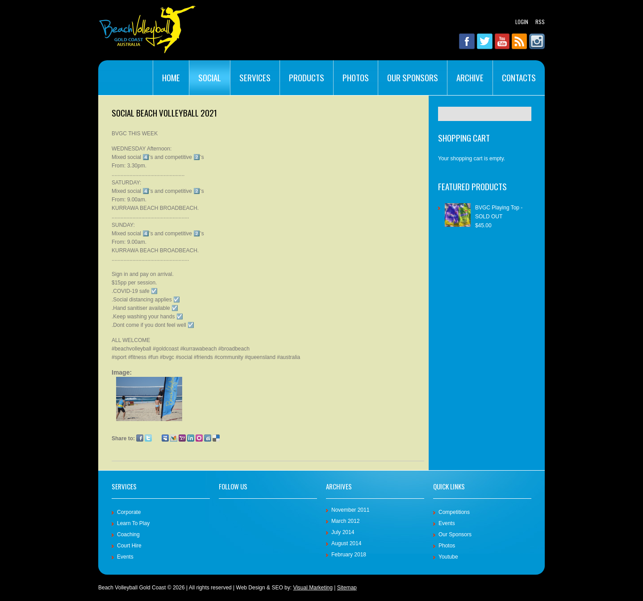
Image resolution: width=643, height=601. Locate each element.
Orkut (199, 438)
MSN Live (173, 438)
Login (521, 21)
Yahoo (182, 438)
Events (125, 557)
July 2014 (342, 532)
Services (255, 77)
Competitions (454, 512)
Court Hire (129, 546)
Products (306, 77)
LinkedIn (190, 438)
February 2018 (348, 554)
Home (171, 77)
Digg (207, 438)
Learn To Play (133, 523)
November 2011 (350, 510)
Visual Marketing (313, 587)
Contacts (519, 77)
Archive (470, 77)
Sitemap (347, 587)
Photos (355, 77)
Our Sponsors (412, 77)
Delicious (216, 438)
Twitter (148, 438)
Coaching (128, 534)
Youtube (448, 557)
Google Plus (156, 438)
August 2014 (346, 543)
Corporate (129, 512)
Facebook (139, 438)
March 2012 (345, 521)
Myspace (165, 438)
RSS (540, 21)
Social (209, 77)
